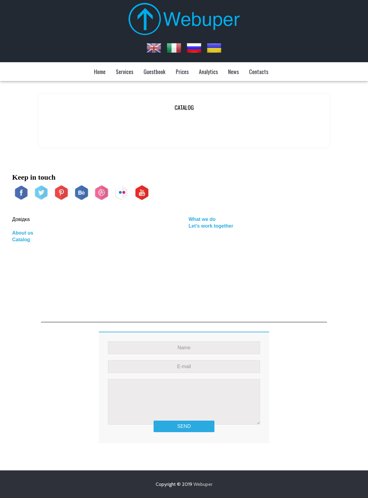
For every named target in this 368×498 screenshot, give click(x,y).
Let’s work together (211, 226)
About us (22, 232)
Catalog (21, 239)
